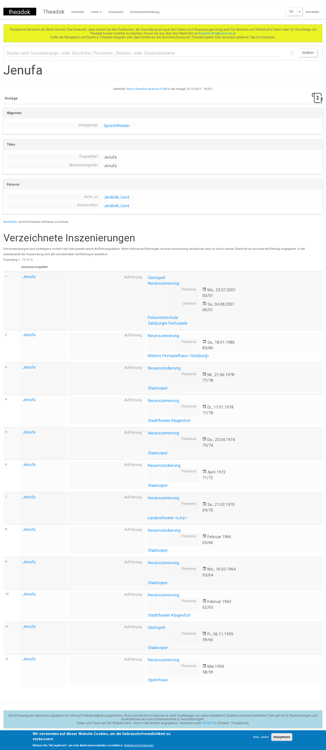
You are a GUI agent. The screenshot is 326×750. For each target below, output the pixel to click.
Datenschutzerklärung (144, 12)
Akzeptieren (281, 739)
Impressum (115, 12)
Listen (96, 12)
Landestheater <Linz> (167, 517)
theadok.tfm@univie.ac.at (217, 33)
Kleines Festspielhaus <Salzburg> (178, 355)
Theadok (54, 12)
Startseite (77, 12)
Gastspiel (156, 277)
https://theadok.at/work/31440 (147, 89)
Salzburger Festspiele (167, 323)
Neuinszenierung (163, 283)
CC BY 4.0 (210, 723)
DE (291, 11)
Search (308, 52)
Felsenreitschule (163, 317)
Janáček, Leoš (116, 197)
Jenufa (29, 276)
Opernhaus (158, 679)
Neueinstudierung (164, 368)
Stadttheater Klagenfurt (169, 420)
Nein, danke (261, 739)
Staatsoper (158, 388)
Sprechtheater (117, 125)
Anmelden (312, 12)
